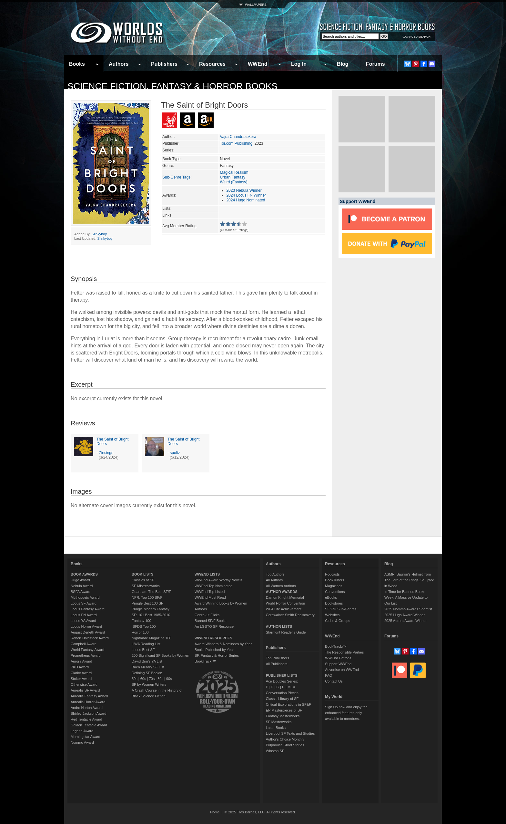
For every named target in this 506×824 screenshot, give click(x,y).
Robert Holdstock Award (90, 638)
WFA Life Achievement (283, 609)
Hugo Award (80, 580)
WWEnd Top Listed (210, 592)
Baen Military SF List (148, 667)
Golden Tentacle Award (89, 725)
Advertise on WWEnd (342, 670)
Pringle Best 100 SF (147, 603)
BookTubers (334, 580)
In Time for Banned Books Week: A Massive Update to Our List (406, 597)
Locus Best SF (143, 650)
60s (143, 679)
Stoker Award (81, 679)
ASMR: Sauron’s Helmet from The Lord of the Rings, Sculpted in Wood (409, 580)
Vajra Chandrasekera (238, 136)
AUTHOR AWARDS (282, 592)
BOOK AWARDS (84, 574)
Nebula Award (82, 586)
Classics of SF (143, 580)
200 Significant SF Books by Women (160, 655)
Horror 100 (140, 632)
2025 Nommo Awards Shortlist (408, 609)
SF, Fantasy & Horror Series (217, 655)
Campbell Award (83, 644)
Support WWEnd (338, 664)
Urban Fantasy (232, 177)
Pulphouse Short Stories (285, 745)
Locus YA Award (83, 621)
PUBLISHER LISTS (282, 675)
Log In (299, 64)
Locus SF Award (83, 603)
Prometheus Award (86, 655)
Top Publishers (277, 658)
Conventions (335, 592)
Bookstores (334, 603)
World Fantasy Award (87, 650)
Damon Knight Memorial (285, 597)
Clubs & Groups (337, 621)
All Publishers (277, 664)
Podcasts (332, 574)
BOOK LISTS (142, 574)
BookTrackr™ (205, 661)
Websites (332, 615)
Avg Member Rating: (179, 226)
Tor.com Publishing (236, 143)
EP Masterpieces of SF (284, 710)
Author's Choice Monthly (285, 739)
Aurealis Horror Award (88, 702)
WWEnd (257, 64)
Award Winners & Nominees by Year (223, 644)
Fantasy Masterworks (283, 716)
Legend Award (82, 731)
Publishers (164, 64)
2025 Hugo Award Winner (404, 615)
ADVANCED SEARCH (416, 36)
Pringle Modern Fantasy (150, 609)
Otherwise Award (84, 684)
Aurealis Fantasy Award (89, 696)
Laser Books (276, 728)
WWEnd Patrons (338, 658)
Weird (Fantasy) (233, 182)
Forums (375, 64)
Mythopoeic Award (85, 597)
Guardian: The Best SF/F (151, 592)
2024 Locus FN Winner (246, 195)
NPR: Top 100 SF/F (147, 597)
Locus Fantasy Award (88, 609)
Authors (118, 64)
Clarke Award (81, 673)
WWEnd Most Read (210, 597)
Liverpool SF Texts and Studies (290, 733)
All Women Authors (281, 586)
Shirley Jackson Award (88, 713)
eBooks (331, 597)
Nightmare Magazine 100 (151, 638)
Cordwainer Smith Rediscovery (290, 615)
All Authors (274, 580)
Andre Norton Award (87, 708)
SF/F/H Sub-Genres (340, 609)
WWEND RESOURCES (213, 638)
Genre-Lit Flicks (207, 615)
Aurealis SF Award (85, 690)
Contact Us (333, 681)
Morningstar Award (85, 737)
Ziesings (106, 453)
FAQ (328, 675)
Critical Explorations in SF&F (288, 704)
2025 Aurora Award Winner (405, 621)
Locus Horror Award (86, 626)
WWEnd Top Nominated (213, 586)
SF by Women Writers (149, 684)
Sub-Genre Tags (176, 177)
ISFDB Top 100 (144, 626)
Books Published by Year (214, 650)
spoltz (175, 453)
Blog (343, 64)
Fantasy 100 (141, 621)
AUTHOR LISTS (279, 626)
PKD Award (80, 667)
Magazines (333, 586)
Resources (212, 64)
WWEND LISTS (207, 574)
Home (214, 812)
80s (160, 679)
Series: (168, 150)
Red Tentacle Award (86, 719)
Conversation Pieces (282, 693)
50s (134, 679)
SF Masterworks (278, 722)
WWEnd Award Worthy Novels (218, 580)
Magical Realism (234, 172)
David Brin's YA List (147, 661)
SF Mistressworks (146, 586)
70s (152, 679)
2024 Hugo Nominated (245, 200)
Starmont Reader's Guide (286, 632)
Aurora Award (81, 661)
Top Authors (275, 574)
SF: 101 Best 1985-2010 (151, 615)
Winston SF (275, 751)
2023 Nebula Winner (243, 190)
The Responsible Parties (344, 652)
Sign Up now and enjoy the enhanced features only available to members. (346, 713)
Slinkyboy (99, 234)
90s (169, 679)
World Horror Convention (285, 603)
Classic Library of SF (282, 699)
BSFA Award (80, 592)
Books (77, 64)
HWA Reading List (146, 644)
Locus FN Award (84, 615)
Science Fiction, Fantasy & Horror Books (172, 86)
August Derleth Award (88, 632)
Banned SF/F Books (210, 621)
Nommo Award (82, 742)
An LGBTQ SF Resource (214, 626)
